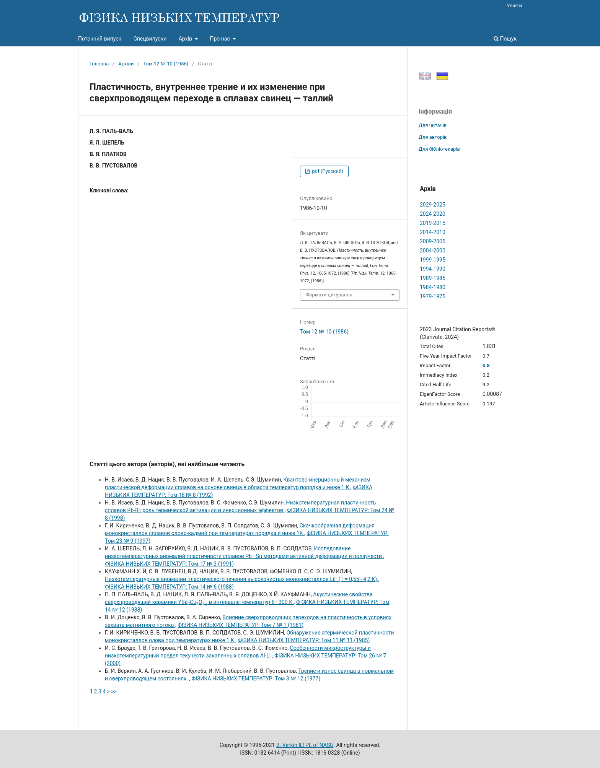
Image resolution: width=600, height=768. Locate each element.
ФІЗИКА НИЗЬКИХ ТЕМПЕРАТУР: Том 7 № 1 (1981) (240, 625)
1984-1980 (432, 287)
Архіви (126, 64)
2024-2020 (432, 214)
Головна (99, 64)
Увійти (514, 5)
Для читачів (433, 125)
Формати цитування (328, 295)
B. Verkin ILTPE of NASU (304, 745)
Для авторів (433, 137)
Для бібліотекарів (439, 149)
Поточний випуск (99, 39)
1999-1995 (432, 260)
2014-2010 (432, 232)
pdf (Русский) (327, 171)
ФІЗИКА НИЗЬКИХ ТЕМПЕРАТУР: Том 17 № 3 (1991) (169, 564)
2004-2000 (432, 250)
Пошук (505, 39)
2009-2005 (432, 241)
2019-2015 (432, 223)
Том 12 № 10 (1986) (165, 64)
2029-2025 (432, 205)
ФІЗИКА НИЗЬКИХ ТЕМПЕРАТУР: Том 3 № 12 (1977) (255, 678)
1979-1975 (432, 296)
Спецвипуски (150, 39)
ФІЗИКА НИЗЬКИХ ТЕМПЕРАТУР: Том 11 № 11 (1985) (304, 640)
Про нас (220, 39)
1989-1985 (432, 278)
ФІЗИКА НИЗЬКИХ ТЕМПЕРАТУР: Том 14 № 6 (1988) (169, 587)
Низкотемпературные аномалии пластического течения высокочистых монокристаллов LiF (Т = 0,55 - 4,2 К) (241, 579)
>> (114, 691)
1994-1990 (432, 269)
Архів (186, 39)
